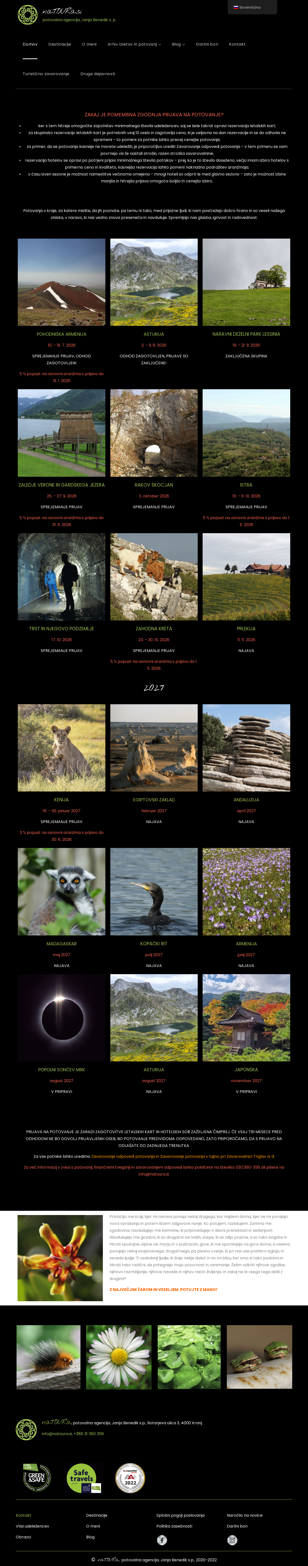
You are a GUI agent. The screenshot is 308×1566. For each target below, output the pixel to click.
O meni (89, 44)
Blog (178, 44)
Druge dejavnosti (97, 74)
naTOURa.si (62, 11)
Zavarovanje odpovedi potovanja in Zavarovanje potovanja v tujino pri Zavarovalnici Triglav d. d (182, 1156)
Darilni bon (207, 44)
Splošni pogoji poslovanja (180, 1515)
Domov (30, 44)
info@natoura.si (154, 1174)
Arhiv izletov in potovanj (134, 44)
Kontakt (237, 44)
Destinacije (59, 44)
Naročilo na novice (245, 1515)
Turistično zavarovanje (46, 74)
